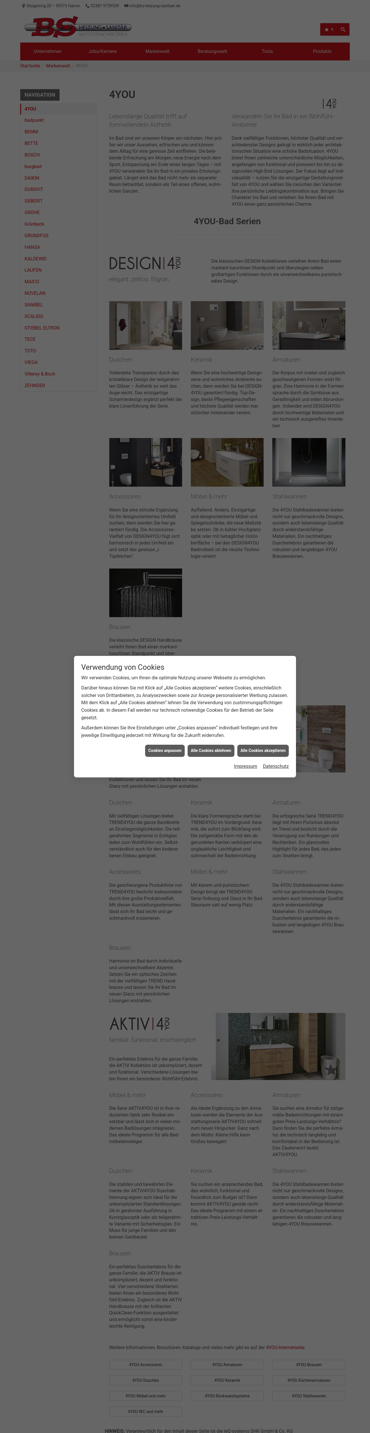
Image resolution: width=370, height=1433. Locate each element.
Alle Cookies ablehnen (211, 726)
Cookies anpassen (165, 726)
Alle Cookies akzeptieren (263, 726)
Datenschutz (276, 742)
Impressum (245, 742)
